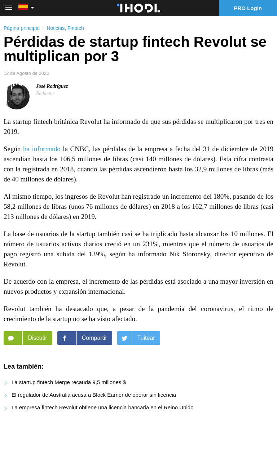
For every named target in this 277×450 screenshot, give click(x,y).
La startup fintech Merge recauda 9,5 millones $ (69, 382)
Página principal (22, 28)
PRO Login (248, 8)
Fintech (75, 28)
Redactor (45, 93)
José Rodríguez (52, 86)
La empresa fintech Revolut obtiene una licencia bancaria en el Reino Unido (103, 407)
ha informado (42, 149)
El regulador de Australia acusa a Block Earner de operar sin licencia (94, 395)
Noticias (56, 28)
